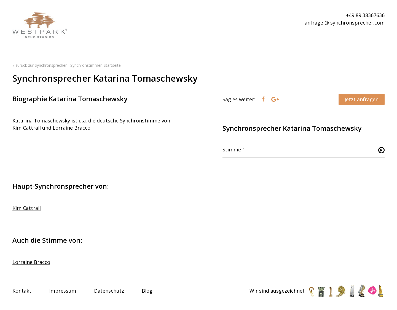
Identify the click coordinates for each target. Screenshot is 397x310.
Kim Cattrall (26, 208)
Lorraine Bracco (31, 262)
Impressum (62, 290)
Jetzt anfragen (362, 99)
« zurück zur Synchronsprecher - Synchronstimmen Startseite (66, 65)
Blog (147, 290)
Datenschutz (109, 290)
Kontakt (21, 290)
